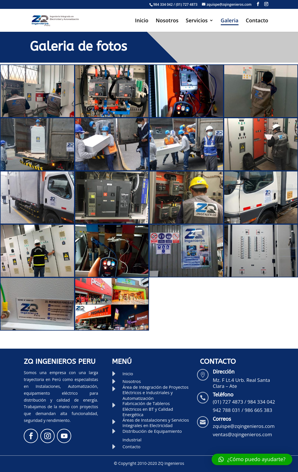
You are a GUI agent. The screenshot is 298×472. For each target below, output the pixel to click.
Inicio (141, 21)
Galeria (230, 21)
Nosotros (167, 21)
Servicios (197, 21)
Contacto (257, 21)
